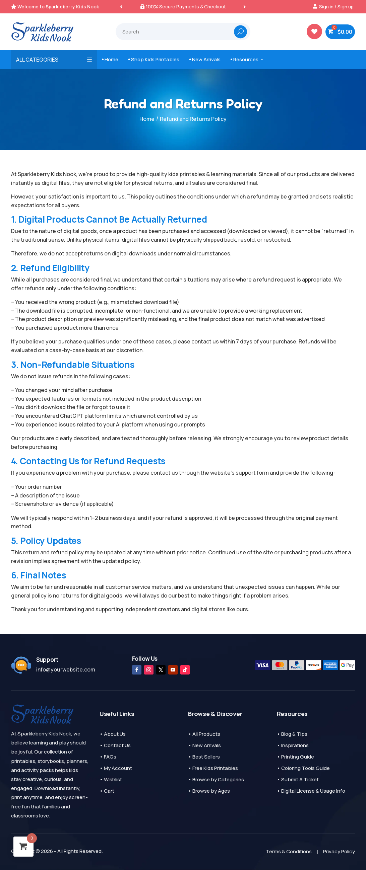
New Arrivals (205, 59)
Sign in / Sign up (336, 6)
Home (110, 59)
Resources (247, 59)
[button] (244, 6)
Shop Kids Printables (153, 59)
